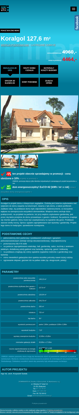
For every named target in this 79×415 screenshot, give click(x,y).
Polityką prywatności (54, 410)
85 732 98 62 (41, 389)
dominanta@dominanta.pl (42, 396)
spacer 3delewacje (10, 82)
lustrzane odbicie (43, 45)
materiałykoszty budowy (49, 69)
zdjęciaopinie (49, 82)
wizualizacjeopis (10, 69)
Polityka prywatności (39, 403)
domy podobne (29, 82)
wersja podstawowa (15, 45)
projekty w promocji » (29, 178)
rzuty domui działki (29, 69)
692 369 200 (41, 391)
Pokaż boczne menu (10, 30)
